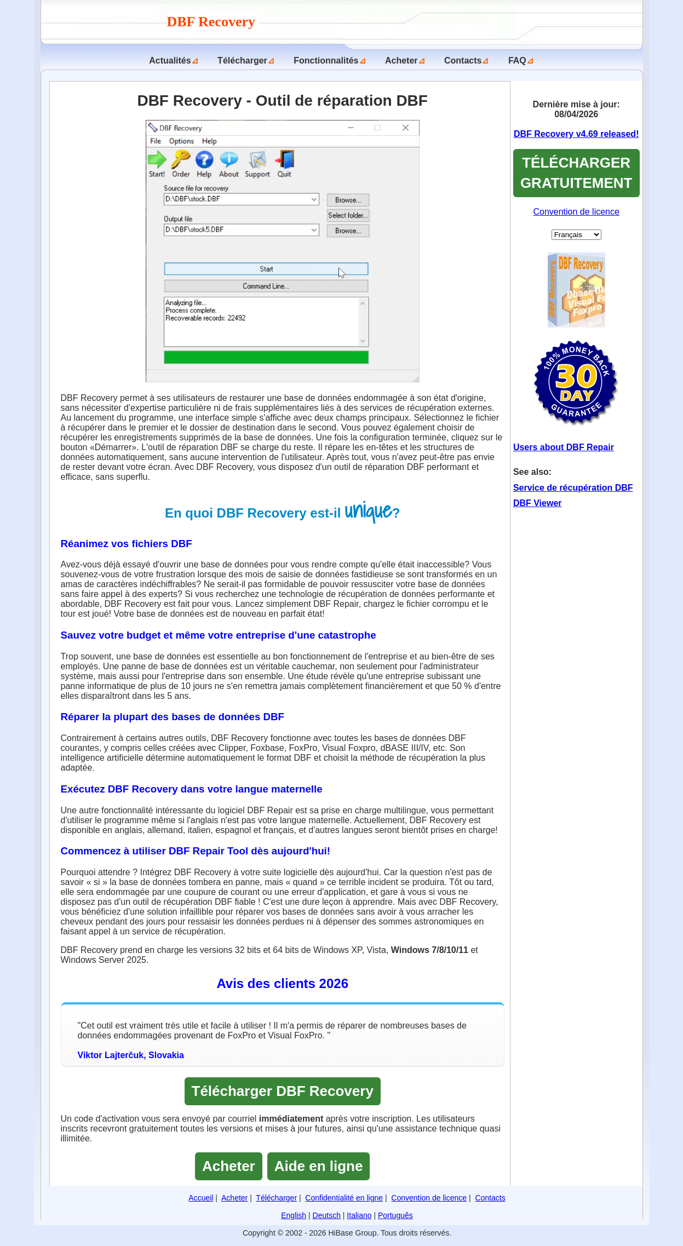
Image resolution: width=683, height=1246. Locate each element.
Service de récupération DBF (573, 487)
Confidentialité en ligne (344, 1197)
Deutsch (327, 1215)
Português (395, 1215)
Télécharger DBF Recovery (283, 1091)
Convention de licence (576, 211)
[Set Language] (576, 234)
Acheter (401, 60)
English (293, 1215)
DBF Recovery (213, 22)
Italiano (359, 1215)
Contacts (462, 60)
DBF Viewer (537, 503)
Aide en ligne (318, 1166)
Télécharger (242, 60)
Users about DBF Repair (563, 447)
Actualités (170, 60)
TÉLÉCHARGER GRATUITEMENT (576, 172)
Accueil (200, 1197)
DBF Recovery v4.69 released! (576, 134)
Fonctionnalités (326, 60)
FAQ (517, 60)
